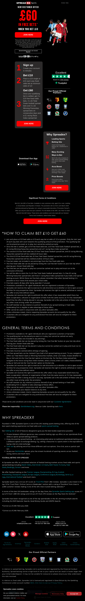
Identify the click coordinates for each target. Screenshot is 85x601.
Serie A (68, 475)
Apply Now (55, 543)
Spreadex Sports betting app (63, 491)
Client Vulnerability (75, 543)
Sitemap (18, 544)
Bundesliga (60, 475)
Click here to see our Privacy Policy (48, 583)
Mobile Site (46, 543)
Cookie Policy (20, 598)
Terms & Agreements (7, 543)
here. (61, 406)
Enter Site (65, 3)
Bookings (10, 467)
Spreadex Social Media (27, 543)
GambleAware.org (27, 406)
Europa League (33, 475)
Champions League (19, 475)
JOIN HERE (28, 35)
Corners (18, 467)
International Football (14, 477)
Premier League (33, 472)
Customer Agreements (62, 402)
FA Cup (54, 472)
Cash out (10, 446)
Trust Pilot (40, 482)
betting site (10, 431)
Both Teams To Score (57, 465)
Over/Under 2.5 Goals (40, 465)
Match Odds (26, 465)
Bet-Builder (19, 451)
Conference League (47, 475)
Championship (45, 472)
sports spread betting (50, 426)
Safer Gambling (63, 543)
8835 (32, 583)
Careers (37, 544)
